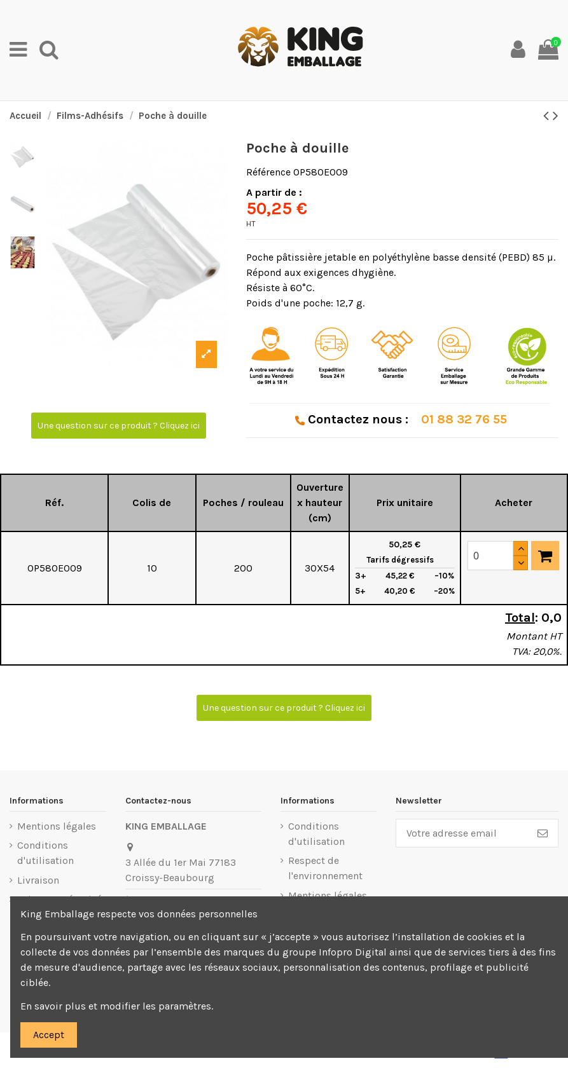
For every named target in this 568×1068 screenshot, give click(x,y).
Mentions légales (56, 826)
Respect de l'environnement (325, 868)
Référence (268, 172)
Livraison (38, 880)
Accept (48, 1035)
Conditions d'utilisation (45, 852)
